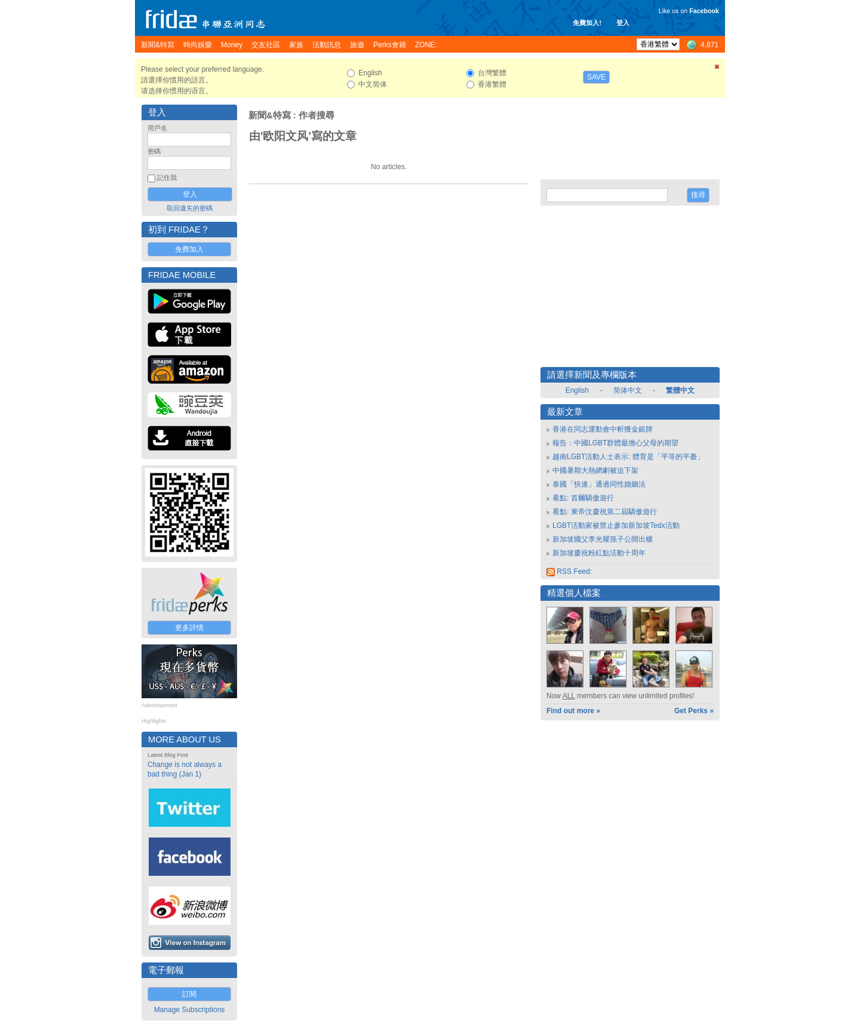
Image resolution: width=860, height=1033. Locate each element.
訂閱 (189, 994)
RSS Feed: (569, 571)
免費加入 (189, 249)
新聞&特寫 (269, 115)
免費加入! (587, 22)
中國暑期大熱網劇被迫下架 (595, 470)
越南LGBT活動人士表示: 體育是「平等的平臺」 (628, 457)
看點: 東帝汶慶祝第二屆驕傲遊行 (604, 512)
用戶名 (157, 128)
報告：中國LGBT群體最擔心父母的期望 (615, 443)
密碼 (154, 151)
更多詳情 (189, 628)
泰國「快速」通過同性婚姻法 (599, 484)
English (577, 390)
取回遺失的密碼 (190, 208)
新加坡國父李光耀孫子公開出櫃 (602, 539)
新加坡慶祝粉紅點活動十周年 (599, 553)
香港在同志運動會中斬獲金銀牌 (602, 429)
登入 (622, 22)
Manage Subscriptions (189, 1010)
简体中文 (627, 390)
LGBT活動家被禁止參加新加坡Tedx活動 (616, 525)
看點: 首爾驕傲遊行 (583, 498)
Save (596, 77)
